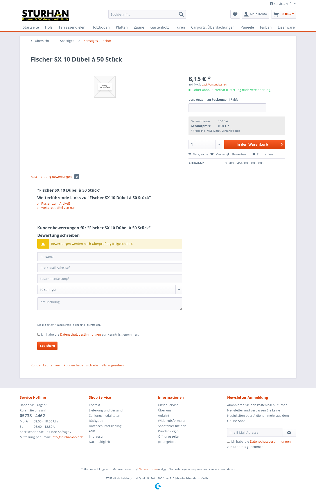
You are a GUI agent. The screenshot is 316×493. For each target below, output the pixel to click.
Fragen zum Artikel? (53, 203)
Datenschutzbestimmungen (80, 334)
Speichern (47, 346)
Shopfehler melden (172, 426)
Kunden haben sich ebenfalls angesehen (93, 365)
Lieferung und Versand (106, 410)
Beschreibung (41, 177)
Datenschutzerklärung (105, 426)
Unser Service (168, 405)
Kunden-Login (168, 431)
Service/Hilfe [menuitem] (281, 4)
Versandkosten (148, 469)
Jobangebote (167, 442)
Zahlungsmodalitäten (104, 415)
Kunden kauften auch (47, 365)
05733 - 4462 (32, 415)
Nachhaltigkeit (99, 442)
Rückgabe (96, 420)
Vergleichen (199, 154)
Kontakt (94, 405)
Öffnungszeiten (169, 436)
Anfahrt (163, 415)
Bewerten (237, 154)
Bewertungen (65, 177)
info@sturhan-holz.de (68, 437)
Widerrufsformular (172, 420)
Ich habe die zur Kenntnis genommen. (90, 334)
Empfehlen (262, 154)
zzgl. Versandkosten (214, 84)
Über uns (165, 410)
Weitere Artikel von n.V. (56, 208)
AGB (92, 431)
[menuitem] (147, 16)
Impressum (97, 436)
